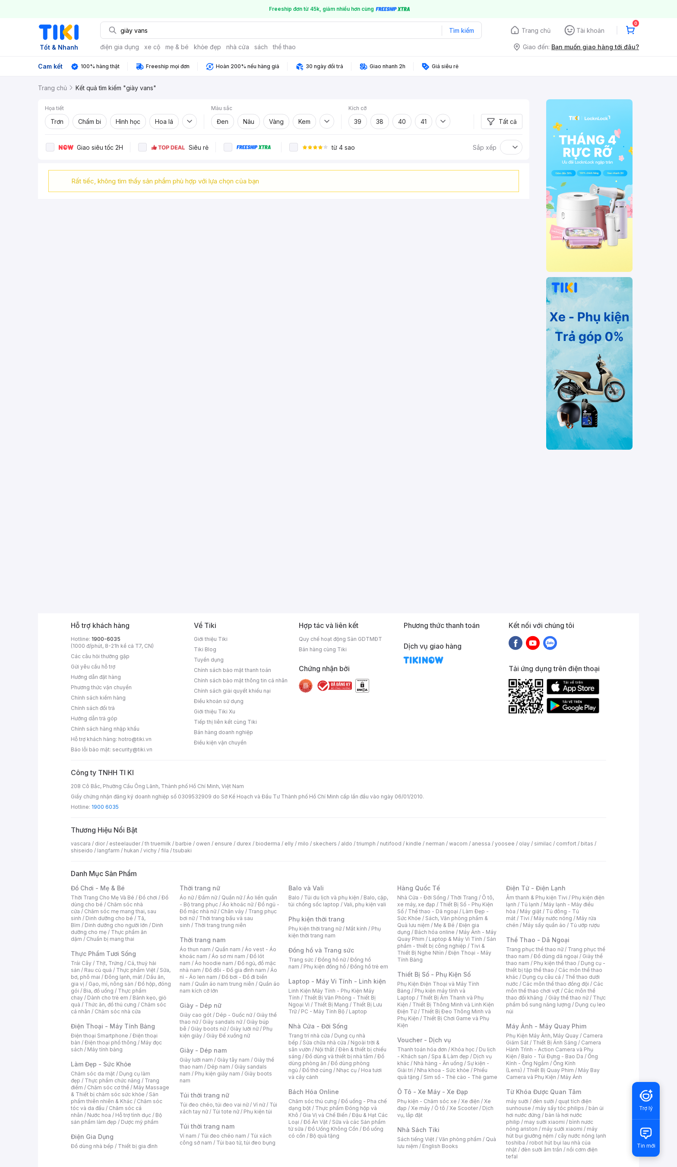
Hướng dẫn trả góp (94, 718)
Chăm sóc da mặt (93, 1073)
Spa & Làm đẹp (450, 1056)
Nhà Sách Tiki (418, 1129)
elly (289, 843)
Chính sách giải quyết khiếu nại (232, 691)
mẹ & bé (177, 46)
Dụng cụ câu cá (541, 977)
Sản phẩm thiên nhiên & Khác (114, 1097)
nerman (435, 843)
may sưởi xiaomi (544, 1122)
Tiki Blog (205, 649)
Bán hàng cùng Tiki (323, 649)
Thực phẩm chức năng (112, 1080)
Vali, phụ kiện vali (365, 904)
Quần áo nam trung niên (224, 984)
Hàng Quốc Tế (418, 888)
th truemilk (158, 843)
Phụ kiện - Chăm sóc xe (427, 1101)
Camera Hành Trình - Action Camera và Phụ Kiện (553, 1049)
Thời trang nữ (200, 888)
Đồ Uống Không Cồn (333, 1129)
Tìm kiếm (461, 30)
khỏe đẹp (207, 46)
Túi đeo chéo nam (223, 1135)
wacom (458, 843)
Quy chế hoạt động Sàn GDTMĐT (340, 639)
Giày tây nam (233, 1060)
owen (203, 843)
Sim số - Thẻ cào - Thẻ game (460, 1077)
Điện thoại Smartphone (99, 1035)
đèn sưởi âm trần (541, 1149)
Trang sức (300, 959)
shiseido (82, 850)
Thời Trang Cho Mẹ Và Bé (102, 897)
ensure (223, 843)
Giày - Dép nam (203, 1050)
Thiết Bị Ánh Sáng (555, 1042)
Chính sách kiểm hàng (98, 697)
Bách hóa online (434, 932)
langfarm (108, 850)
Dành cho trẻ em (107, 997)
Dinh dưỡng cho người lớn (116, 925)
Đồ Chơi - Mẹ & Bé (98, 888)
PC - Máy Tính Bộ (323, 1011)
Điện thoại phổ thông (110, 1042)
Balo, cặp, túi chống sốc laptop (338, 901)
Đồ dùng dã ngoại (556, 956)
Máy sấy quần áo (544, 925)
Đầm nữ (207, 897)
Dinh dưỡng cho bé (109, 918)
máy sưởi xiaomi (562, 1129)
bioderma (268, 843)
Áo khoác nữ (237, 904)
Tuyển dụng (209, 659)
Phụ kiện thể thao (555, 963)
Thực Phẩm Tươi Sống (103, 953)
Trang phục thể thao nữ (534, 949)
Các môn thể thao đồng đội (555, 984)
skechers (325, 843)
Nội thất (324, 1049)
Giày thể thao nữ (568, 997)
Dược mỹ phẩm (139, 1122)
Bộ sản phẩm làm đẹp (116, 1118)
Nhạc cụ (346, 1070)
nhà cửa (237, 46)
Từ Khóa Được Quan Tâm (543, 1091)
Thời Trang (464, 897)
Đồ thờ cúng (317, 1070)
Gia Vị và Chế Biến (325, 1115)
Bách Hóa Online (313, 1091)
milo (303, 843)
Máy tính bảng (105, 1049)
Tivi (524, 918)
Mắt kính (356, 928)
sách (261, 46)
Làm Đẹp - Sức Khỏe (101, 1064)
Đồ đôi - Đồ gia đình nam (235, 970)
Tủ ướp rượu (585, 925)
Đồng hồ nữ (332, 959)
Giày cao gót (196, 1015)
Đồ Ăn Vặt (316, 1122)
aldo (346, 843)
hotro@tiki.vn (135, 739)
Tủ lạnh (530, 904)
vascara (81, 843)
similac (543, 843)
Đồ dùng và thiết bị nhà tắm (339, 1056)
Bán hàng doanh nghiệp (223, 732)
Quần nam (227, 949)
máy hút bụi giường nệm (552, 1132)
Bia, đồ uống (98, 990)
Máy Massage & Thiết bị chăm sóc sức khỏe (120, 1091)
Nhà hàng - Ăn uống (438, 1063)
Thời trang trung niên (220, 925)
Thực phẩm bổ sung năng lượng (556, 1001)
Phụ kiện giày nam (217, 1073)
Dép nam (218, 1066)
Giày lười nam (196, 1060)
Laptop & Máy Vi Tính (455, 939)
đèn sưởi (543, 1101)
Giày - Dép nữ (200, 1005)
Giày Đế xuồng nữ (228, 1035)
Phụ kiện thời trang (316, 919)
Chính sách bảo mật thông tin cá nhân (241, 680)
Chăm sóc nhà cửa (118, 1011)
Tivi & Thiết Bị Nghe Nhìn (441, 949)
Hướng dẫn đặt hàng (96, 677)
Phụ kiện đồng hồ (325, 966)
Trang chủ (536, 30)
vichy (150, 850)
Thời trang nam (202, 939)
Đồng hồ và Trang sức (321, 950)
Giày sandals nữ (222, 1022)
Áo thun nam (195, 949)
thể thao (284, 46)
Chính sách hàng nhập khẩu (105, 728)
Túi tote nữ (225, 1111)
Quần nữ (231, 897)
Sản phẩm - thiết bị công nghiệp (446, 942)
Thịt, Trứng (109, 963)
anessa (481, 843)
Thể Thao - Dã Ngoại (537, 939)
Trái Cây (81, 963)
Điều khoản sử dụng (219, 701)
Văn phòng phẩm (460, 1139)
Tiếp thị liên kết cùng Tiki (225, 722)
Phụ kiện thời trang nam (334, 932)
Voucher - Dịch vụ (424, 1040)
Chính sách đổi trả (93, 708)
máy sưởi (517, 1101)
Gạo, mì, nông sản (111, 984)
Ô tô (439, 1108)
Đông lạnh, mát (123, 977)
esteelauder (124, 843)
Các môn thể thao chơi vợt (554, 987)
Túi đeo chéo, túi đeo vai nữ (214, 1104)
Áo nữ (187, 897)
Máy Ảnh (571, 1077)
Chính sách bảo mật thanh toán (232, 670)
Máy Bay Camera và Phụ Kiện (553, 1073)
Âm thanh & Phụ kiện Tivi (536, 897)
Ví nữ (259, 1104)
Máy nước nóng (553, 918)
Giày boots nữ (208, 1028)
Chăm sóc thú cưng (312, 1101)
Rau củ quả (98, 970)
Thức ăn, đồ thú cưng (110, 1004)
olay (524, 843)
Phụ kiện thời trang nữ (315, 928)
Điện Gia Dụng (92, 1136)
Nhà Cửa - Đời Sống (318, 1026)
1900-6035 (106, 639)
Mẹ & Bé (444, 925)
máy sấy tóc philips (559, 1108)
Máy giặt (530, 911)
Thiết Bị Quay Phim (550, 1070)
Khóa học (463, 1049)
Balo (294, 897)
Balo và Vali (306, 888)
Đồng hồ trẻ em (369, 966)
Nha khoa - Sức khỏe (443, 1070)
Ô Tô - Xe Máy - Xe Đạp (432, 1091)
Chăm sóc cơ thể (108, 1087)
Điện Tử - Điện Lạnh (536, 888)
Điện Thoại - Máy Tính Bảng (113, 1026)
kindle (413, 843)
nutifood (391, 843)
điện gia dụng (119, 46)
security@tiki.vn (132, 749)
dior (100, 843)
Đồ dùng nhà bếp (92, 1146)
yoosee (505, 843)
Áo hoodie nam (214, 963)
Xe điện (470, 1101)
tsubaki (182, 850)
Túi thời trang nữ (204, 1095)
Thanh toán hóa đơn (422, 1049)
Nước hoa (99, 1115)
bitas (587, 843)
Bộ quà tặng (324, 1135)
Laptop (358, 1011)
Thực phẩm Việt (135, 970)
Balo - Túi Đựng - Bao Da (552, 1056)
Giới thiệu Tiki (211, 639)
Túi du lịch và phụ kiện (331, 897)
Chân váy (232, 911)
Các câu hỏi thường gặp (100, 656)
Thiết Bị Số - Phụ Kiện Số (434, 974)
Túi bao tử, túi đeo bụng (245, 1142)
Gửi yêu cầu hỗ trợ (93, 666)
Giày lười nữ (244, 1028)
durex (244, 843)
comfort (566, 843)
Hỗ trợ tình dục (133, 1115)
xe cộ (152, 46)
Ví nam (188, 1135)
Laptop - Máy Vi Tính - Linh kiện (337, 981)
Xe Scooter (463, 1108)
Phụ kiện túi (258, 1111)
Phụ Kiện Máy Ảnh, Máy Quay (542, 1035)
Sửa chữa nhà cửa (324, 1042)
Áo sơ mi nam (228, 956)
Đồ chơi (148, 897)
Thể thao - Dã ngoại (433, 911)
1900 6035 (105, 807)
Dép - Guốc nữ (234, 1015)
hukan (131, 850)
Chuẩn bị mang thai (110, 939)
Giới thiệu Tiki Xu (214, 711)
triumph (366, 843)
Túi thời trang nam (207, 1126)
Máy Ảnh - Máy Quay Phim (546, 1026)
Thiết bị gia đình (138, 1146)
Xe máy (420, 1108)
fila (165, 850)
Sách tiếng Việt (415, 1139)
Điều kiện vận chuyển (220, 742)
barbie (183, 843)
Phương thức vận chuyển (101, 687)
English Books (440, 1146)
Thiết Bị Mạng (331, 1004)
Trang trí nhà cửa (309, 1035)
